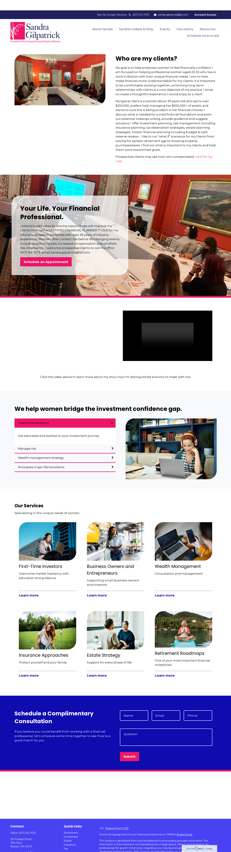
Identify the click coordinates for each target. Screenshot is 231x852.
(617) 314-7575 (138, 4)
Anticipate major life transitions (41, 456)
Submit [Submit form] (129, 746)
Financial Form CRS (117, 817)
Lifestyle (69, 846)
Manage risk (27, 438)
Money (68, 842)
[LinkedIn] (12, 847)
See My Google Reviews (112, 4)
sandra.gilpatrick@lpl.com (171, 4)
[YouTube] (18, 847)
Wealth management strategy (41, 447)
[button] (102, 18)
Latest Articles (72, 850)
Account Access (205, 4)
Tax (66, 838)
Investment (71, 826)
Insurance (70, 834)
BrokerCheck (184, 824)
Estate (68, 830)
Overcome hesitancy (33, 412)
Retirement (71, 822)
